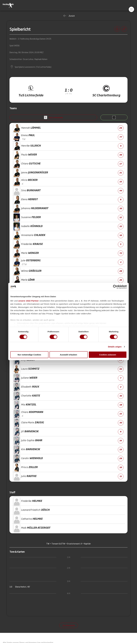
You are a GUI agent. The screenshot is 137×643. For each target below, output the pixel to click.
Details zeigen (114, 347)
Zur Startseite (68, 625)
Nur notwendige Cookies (29, 355)
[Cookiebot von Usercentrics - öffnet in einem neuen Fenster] (115, 287)
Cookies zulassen (107, 355)
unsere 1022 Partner (28, 300)
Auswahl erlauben (68, 355)
